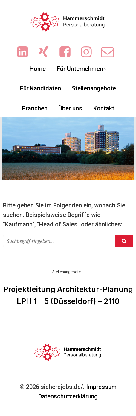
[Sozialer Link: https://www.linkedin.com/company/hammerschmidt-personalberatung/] (25, 52)
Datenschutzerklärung (68, 396)
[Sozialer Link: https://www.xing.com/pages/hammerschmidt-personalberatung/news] (46, 52)
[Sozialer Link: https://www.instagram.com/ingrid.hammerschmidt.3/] (89, 52)
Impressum (101, 386)
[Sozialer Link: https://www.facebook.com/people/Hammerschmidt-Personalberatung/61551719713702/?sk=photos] (68, 52)
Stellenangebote (66, 272)
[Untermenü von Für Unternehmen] (105, 69)
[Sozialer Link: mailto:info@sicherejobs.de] (110, 52)
